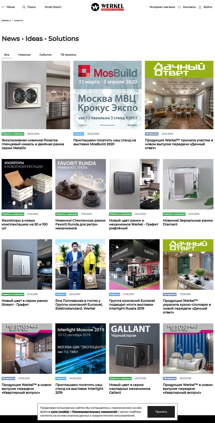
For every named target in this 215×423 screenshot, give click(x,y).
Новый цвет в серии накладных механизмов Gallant (129, 389)
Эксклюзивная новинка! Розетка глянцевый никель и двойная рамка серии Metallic (33, 144)
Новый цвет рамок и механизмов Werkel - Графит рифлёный (133, 224)
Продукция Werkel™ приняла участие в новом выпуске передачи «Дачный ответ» (179, 144)
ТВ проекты (68, 54)
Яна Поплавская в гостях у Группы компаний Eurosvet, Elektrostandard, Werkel (79, 304)
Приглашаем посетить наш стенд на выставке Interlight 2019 (79, 389)
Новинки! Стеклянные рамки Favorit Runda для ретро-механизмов (80, 224)
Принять (161, 411)
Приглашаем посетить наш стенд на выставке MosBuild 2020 (104, 142)
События (45, 54)
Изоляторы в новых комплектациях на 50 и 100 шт (24, 224)
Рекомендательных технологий (94, 411)
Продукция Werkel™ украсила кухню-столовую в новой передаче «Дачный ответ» (187, 306)
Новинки (24, 54)
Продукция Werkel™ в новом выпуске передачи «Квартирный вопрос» (26, 389)
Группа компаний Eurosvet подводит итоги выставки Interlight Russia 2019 (132, 304)
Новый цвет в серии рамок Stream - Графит (25, 303)
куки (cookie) (60, 411)
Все (6, 54)
